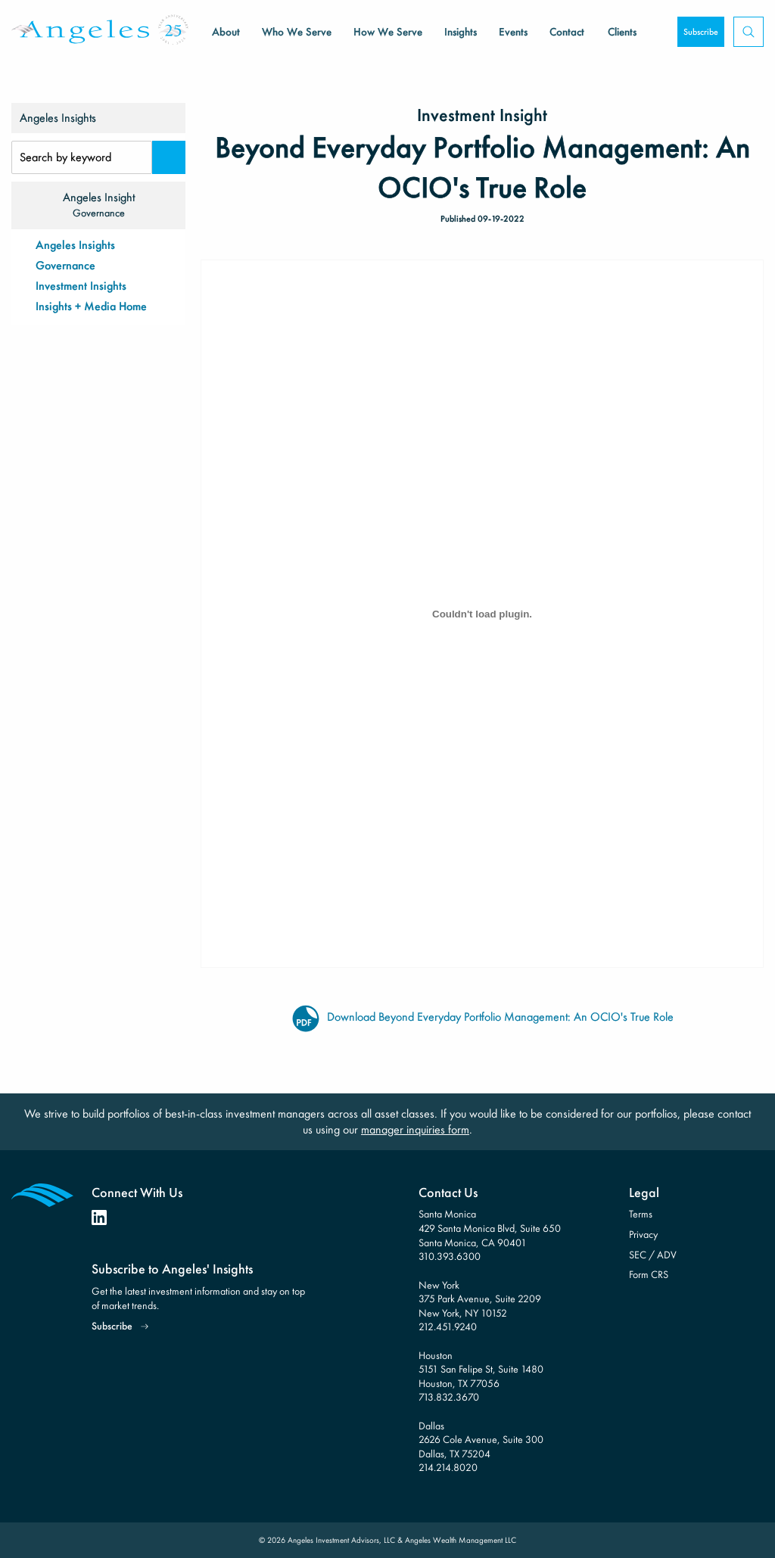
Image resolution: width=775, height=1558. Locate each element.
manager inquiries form (415, 1129)
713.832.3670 (449, 1397)
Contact (566, 31)
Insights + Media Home (91, 306)
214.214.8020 (448, 1467)
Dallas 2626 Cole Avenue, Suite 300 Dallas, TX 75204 (481, 1439)
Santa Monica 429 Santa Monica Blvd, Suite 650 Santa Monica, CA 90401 (490, 1228)
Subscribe (700, 32)
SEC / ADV (653, 1254)
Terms (640, 1214)
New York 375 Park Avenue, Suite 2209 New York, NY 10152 (480, 1299)
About (226, 31)
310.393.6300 (450, 1256)
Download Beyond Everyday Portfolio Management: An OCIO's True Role (482, 1017)
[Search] (168, 157)
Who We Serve (296, 31)
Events (513, 31)
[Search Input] (81, 157)
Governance (65, 265)
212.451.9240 (448, 1326)
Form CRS (648, 1274)
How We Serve (387, 31)
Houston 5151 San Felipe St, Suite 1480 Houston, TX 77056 (481, 1369)
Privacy (643, 1234)
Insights (460, 31)
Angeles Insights (75, 245)
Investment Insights (81, 286)
